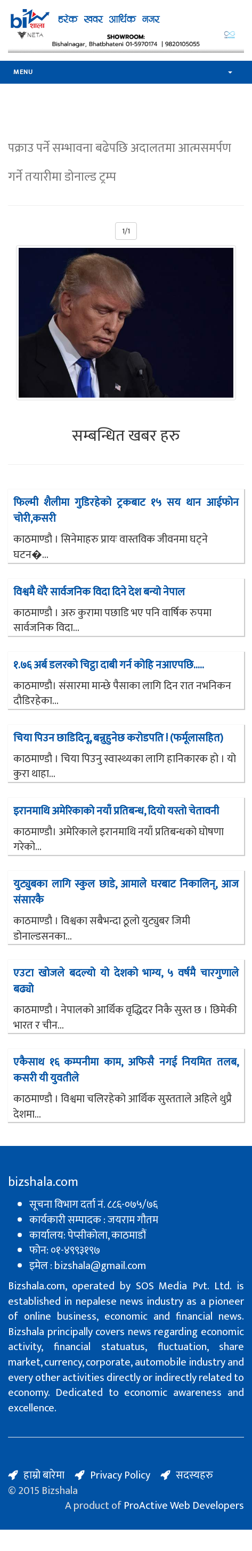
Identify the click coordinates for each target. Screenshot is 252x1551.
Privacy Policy (120, 1475)
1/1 (126, 231)
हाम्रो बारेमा (43, 1475)
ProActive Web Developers (184, 1506)
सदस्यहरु (194, 1475)
